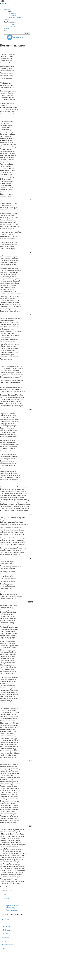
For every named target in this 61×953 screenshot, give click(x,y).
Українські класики (14, 18)
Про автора (5, 919)
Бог (5, 894)
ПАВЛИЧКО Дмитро (13, 908)
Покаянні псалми (12, 910)
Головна (7, 9)
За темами (12, 13)
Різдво (4, 948)
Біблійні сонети (7, 930)
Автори (6, 20)
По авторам (12, 26)
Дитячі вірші (12, 15)
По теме (11, 24)
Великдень (5, 937)
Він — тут (5, 934)
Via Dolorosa (6, 926)
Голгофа (4, 941)
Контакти (7, 28)
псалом (6, 898)
